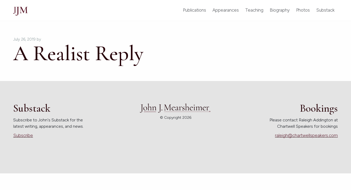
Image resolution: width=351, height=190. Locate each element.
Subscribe (23, 135)
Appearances (225, 10)
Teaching (254, 10)
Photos (303, 10)
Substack (325, 10)
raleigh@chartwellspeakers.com (306, 135)
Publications (194, 10)
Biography (280, 10)
